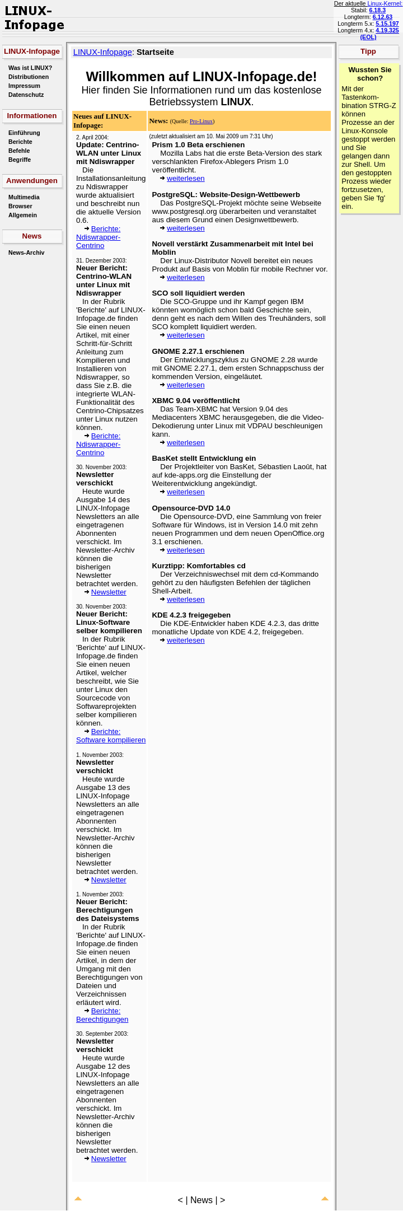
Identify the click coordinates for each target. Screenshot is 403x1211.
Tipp (368, 51)
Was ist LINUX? (30, 67)
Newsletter (108, 592)
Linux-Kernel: (385, 3)
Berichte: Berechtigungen (102, 1015)
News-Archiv (26, 252)
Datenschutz (26, 94)
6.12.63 (383, 16)
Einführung (24, 132)
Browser (20, 206)
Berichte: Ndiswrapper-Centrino (98, 237)
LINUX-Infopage (102, 52)
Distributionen (28, 76)
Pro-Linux (201, 121)
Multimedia (24, 197)
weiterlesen (185, 178)
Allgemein (22, 215)
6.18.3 (377, 10)
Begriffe (19, 159)
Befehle (19, 150)
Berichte (20, 141)
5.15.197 (387, 23)
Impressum (24, 85)
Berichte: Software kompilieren (111, 735)
